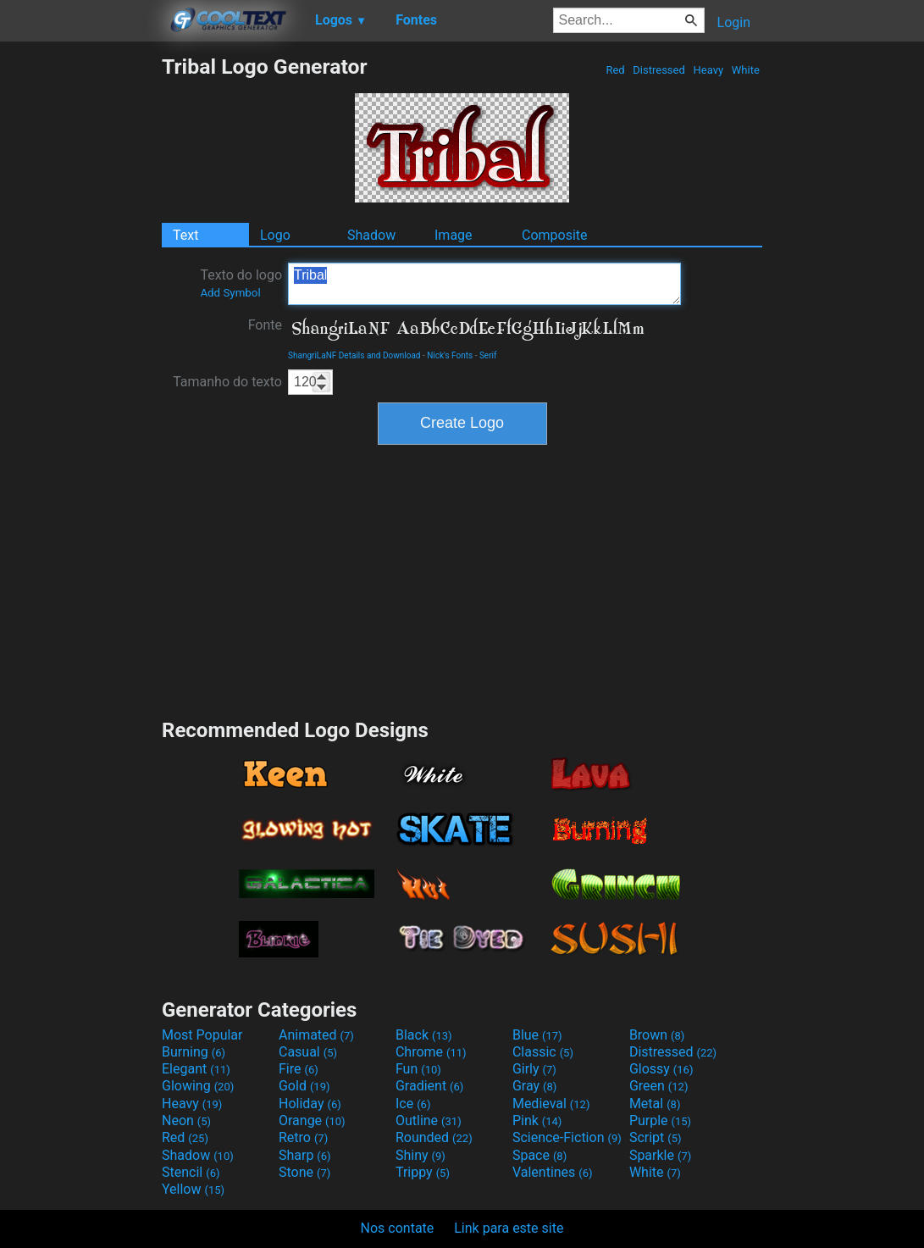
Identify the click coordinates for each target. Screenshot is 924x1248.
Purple (660, 1120)
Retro (303, 1137)
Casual (308, 1052)
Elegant (196, 1069)
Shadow (371, 235)
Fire (298, 1069)
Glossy (661, 1069)
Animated (316, 1035)
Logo (275, 235)
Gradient (429, 1086)
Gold (304, 1086)
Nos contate (397, 1228)
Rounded (434, 1137)
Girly (534, 1069)
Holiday (310, 1103)
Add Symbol (230, 292)
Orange (312, 1120)
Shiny (420, 1155)
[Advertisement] (80, 308)
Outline (429, 1120)
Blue (537, 1035)
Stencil (190, 1172)
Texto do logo (241, 283)
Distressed (659, 70)
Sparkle (660, 1155)
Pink (537, 1120)
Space (539, 1155)
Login (733, 22)
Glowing (198, 1086)
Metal (655, 1103)
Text (185, 235)
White (745, 70)
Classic (542, 1052)
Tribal (484, 284)
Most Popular (202, 1035)
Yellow (193, 1189)
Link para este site (508, 1228)
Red (615, 70)
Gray (534, 1086)
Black (424, 1035)
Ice (413, 1103)
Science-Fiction (567, 1137)
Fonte (265, 325)
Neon (186, 1120)
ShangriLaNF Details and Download (354, 355)
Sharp (305, 1155)
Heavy (708, 70)
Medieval (551, 1103)
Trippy (423, 1172)
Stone (304, 1172)
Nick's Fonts (450, 355)
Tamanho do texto (227, 382)
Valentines (552, 1172)
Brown (656, 1035)
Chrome (431, 1052)
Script (655, 1137)
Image (453, 235)
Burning (193, 1052)
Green (659, 1086)
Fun (418, 1069)
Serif (488, 355)
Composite (555, 235)
